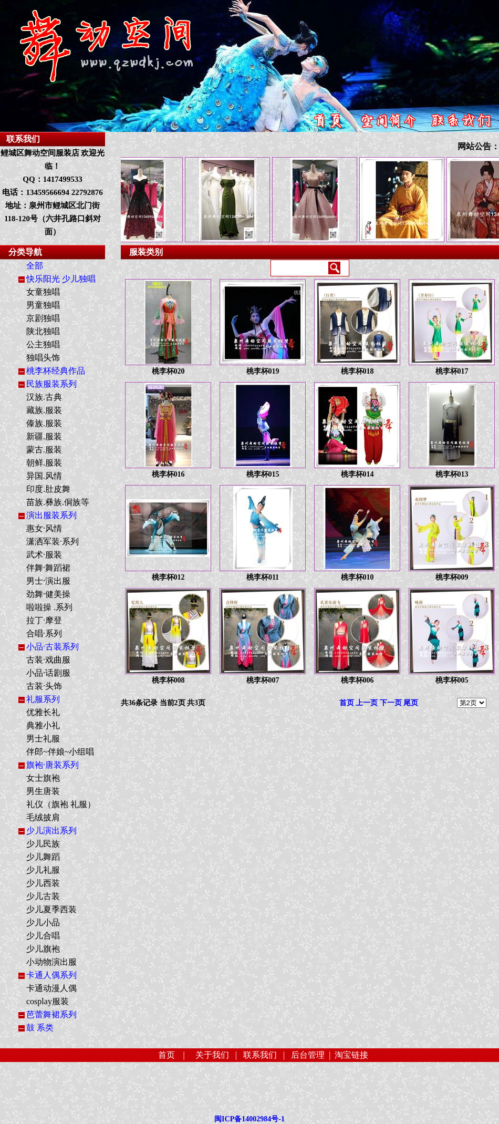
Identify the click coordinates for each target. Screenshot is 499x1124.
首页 (346, 703)
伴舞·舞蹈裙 (48, 567)
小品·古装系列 (52, 646)
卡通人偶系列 (51, 975)
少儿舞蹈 (43, 856)
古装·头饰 (44, 686)
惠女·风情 (44, 528)
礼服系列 (43, 699)
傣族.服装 (44, 423)
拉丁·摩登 (44, 620)
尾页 (410, 703)
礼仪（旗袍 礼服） (61, 804)
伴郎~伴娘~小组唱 (60, 751)
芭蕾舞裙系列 (51, 1014)
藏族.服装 (44, 410)
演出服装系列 (51, 515)
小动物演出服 (51, 961)
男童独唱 (43, 305)
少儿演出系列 (51, 830)
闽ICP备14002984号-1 (249, 1119)
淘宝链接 (351, 1054)
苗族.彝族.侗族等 (57, 502)
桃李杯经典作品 (55, 370)
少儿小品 (43, 922)
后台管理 (308, 1054)
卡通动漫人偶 (51, 988)
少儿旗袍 (43, 948)
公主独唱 (43, 344)
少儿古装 (43, 896)
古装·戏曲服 (48, 659)
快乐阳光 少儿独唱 (61, 278)
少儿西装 (43, 883)
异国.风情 (44, 475)
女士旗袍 (43, 778)
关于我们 (212, 1054)
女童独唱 (43, 291)
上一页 (367, 703)
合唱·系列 (44, 633)
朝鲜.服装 (44, 462)
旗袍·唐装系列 (52, 764)
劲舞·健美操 (48, 594)
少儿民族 (43, 843)
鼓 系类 (40, 1027)
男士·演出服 (48, 580)
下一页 (391, 703)
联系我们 (260, 1054)
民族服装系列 (51, 383)
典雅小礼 (43, 725)
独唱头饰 (43, 357)
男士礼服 (43, 738)
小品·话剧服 (48, 672)
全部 (34, 265)
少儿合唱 (43, 935)
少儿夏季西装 (51, 909)
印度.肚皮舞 (48, 488)
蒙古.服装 (44, 449)
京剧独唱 (43, 318)
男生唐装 (43, 791)
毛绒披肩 (43, 817)
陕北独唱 (43, 331)
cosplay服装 (47, 1001)
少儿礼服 (43, 869)
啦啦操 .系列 (49, 607)
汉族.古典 (44, 397)
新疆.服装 (44, 436)
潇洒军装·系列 (52, 541)
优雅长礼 (43, 712)
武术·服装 (44, 554)
